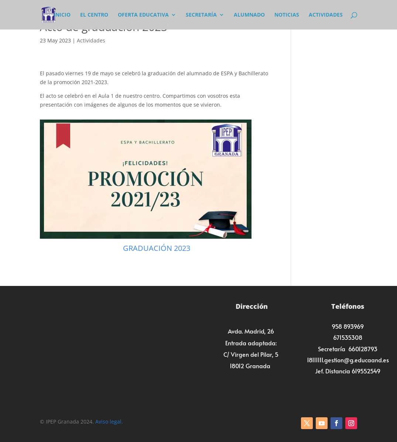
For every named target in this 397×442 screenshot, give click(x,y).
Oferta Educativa (143, 15)
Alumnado (249, 15)
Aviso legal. (109, 421)
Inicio (62, 15)
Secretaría (201, 15)
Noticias (286, 15)
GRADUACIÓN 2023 (156, 248)
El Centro (94, 15)
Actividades (326, 15)
